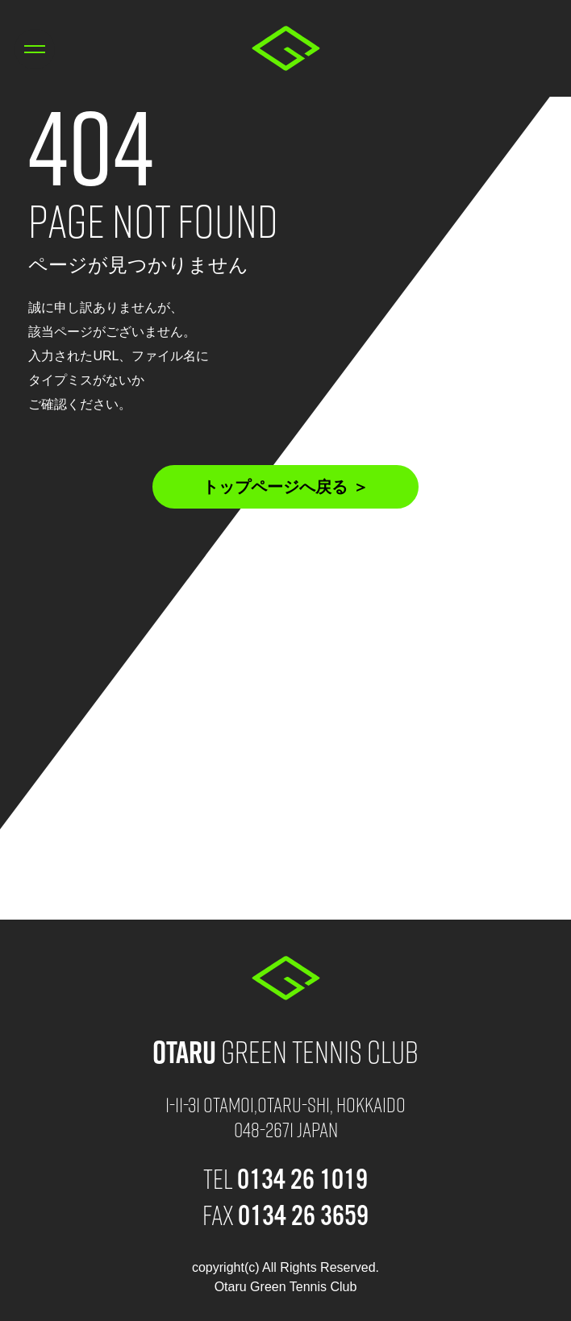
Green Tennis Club (285, 1050)
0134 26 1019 (536, 49)
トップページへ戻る (275, 487)
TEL (285, 1177)
